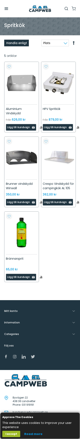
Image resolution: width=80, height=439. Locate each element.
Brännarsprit (15, 259)
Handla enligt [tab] (16, 43)
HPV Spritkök (51, 109)
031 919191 (28, 404)
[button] (9, 66)
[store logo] (40, 8)
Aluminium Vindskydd (14, 111)
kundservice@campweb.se (30, 412)
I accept (11, 434)
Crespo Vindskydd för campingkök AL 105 (58, 186)
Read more (33, 434)
